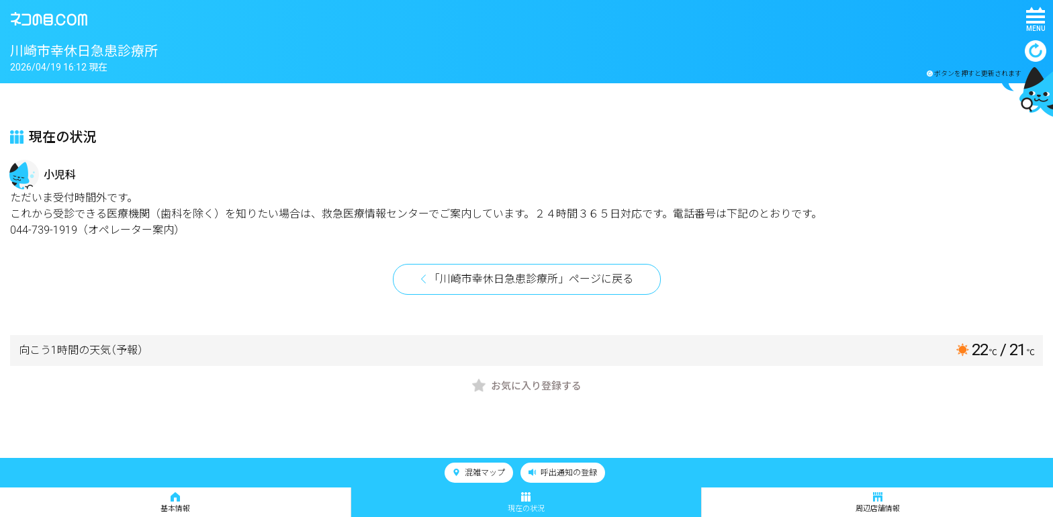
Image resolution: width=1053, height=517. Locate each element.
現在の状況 (526, 502)
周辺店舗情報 (878, 502)
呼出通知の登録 (563, 472)
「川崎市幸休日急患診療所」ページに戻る (531, 279)
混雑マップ (479, 472)
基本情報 (175, 502)
